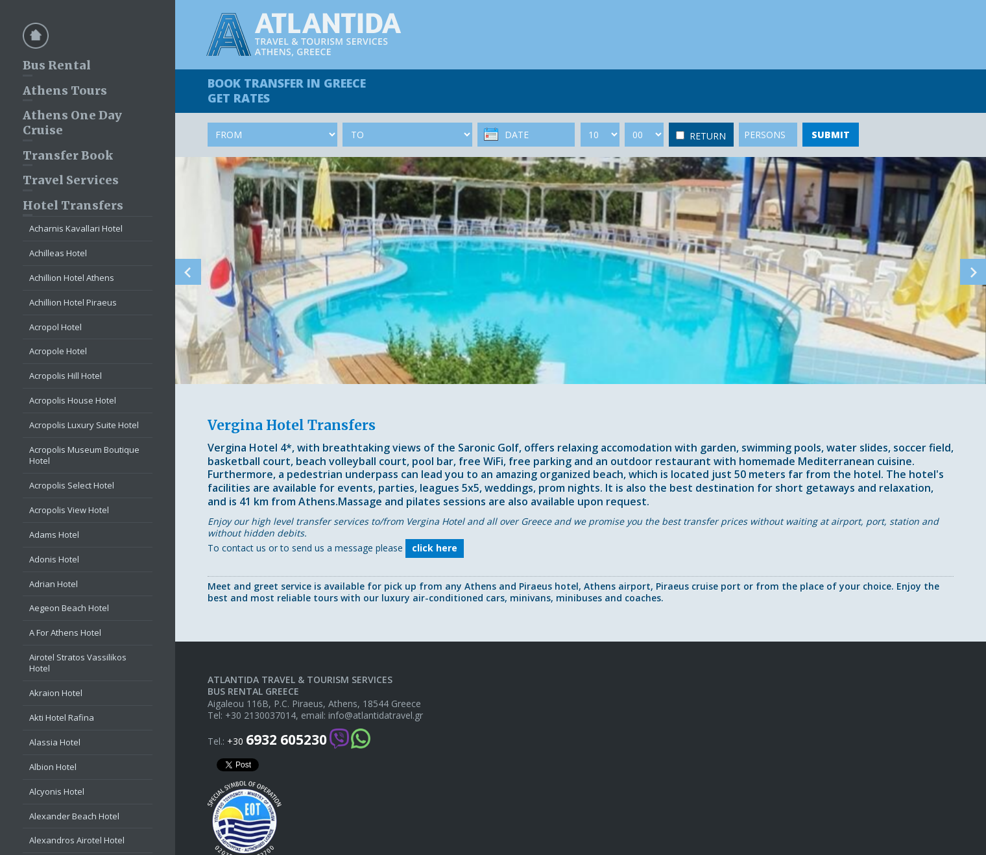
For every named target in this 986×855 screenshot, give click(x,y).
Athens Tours (65, 90)
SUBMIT (831, 134)
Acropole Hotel (58, 351)
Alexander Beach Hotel (74, 816)
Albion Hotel (53, 767)
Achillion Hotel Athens (71, 277)
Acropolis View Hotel (69, 510)
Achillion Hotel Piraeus (73, 302)
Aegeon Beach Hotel (69, 608)
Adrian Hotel (53, 584)
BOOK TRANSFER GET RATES (287, 90)
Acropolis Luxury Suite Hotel (84, 425)
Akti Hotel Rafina (61, 717)
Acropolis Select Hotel (71, 485)
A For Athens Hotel (65, 632)
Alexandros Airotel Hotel (77, 840)
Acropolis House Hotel (72, 400)
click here (434, 548)
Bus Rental (57, 65)
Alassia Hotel (54, 742)
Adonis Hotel (54, 559)
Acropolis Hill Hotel (65, 375)
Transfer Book (68, 155)
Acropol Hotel (55, 327)
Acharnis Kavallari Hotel (76, 228)
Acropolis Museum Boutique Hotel (84, 455)
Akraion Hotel (55, 693)
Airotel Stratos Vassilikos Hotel (77, 662)
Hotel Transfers (73, 205)
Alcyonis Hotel (56, 791)
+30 (277, 740)
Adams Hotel (54, 534)
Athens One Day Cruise (72, 123)
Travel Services (71, 180)
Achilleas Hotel (58, 253)
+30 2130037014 (260, 715)
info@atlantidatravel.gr (375, 715)
